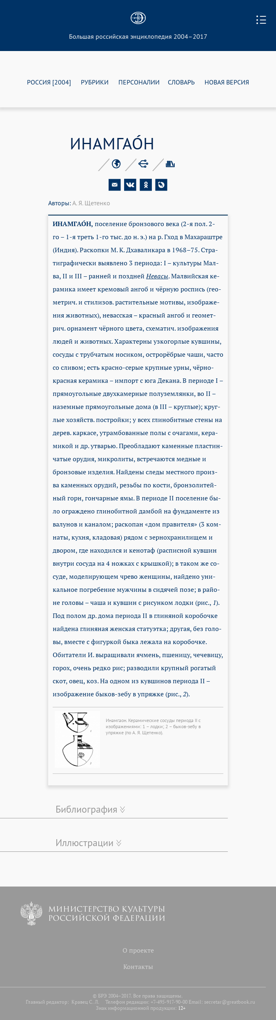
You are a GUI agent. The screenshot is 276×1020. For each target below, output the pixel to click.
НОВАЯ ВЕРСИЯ (227, 82)
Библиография (86, 809)
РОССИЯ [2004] (49, 82)
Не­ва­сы (157, 276)
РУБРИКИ (95, 82)
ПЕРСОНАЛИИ (139, 82)
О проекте (138, 950)
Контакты (138, 966)
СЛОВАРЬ (181, 82)
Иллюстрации (85, 842)
